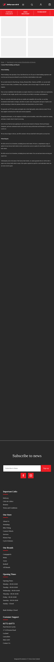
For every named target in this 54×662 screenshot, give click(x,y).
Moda (5, 557)
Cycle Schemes (8, 541)
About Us (6, 521)
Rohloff (5, 564)
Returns (5, 505)
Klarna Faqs (7, 538)
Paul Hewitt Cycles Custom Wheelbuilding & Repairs (21, 62)
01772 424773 (8, 623)
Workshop (6, 524)
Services (5, 534)
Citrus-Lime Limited (34, 659)
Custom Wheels (8, 531)
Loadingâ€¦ (27, 305)
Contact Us (6, 643)
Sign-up (46, 468)
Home (2, 62)
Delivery (6, 498)
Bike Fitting (7, 528)
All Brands (6, 567)
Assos (5, 561)
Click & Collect (8, 501)
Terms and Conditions (10, 508)
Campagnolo (7, 554)
